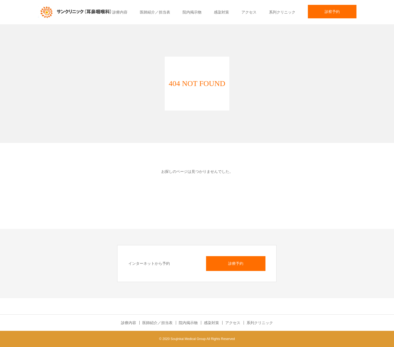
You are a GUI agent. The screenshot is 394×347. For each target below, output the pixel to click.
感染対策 (221, 12)
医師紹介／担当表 (155, 12)
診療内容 (119, 12)
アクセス (249, 12)
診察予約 (332, 11)
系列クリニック (282, 12)
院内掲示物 (192, 12)
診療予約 (235, 263)
